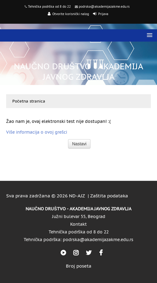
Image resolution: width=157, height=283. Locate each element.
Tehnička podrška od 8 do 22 (49, 7)
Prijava (103, 14)
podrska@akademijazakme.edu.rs (104, 7)
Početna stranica (28, 101)
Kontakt (78, 224)
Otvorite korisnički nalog (70, 14)
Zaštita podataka (109, 196)
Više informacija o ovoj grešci (36, 132)
